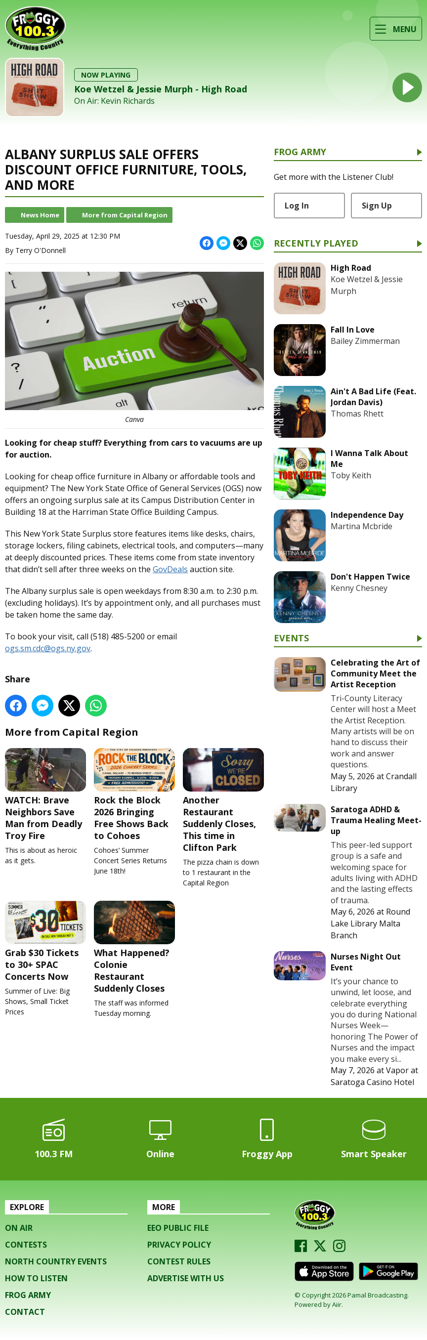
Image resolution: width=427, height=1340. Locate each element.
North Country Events (56, 1261)
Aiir (337, 1304)
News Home (40, 214)
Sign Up (377, 205)
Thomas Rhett (357, 413)
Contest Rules (179, 1261)
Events (291, 638)
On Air (19, 1227)
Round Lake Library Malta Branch (370, 923)
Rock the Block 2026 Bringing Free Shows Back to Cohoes (134, 794)
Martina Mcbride (361, 526)
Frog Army (300, 152)
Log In (297, 205)
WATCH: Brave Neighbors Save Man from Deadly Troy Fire (45, 794)
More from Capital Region (125, 214)
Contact (25, 1311)
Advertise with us (185, 1278)
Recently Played (316, 244)
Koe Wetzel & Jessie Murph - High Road (160, 89)
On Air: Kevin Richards (114, 101)
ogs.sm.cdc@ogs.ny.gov (47, 648)
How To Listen (36, 1278)
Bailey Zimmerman (365, 340)
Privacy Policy (179, 1244)
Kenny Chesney (359, 588)
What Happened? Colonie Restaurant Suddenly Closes (134, 947)
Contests (26, 1244)
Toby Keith (351, 475)
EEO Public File (178, 1227)
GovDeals (170, 569)
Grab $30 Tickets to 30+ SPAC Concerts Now (45, 941)
